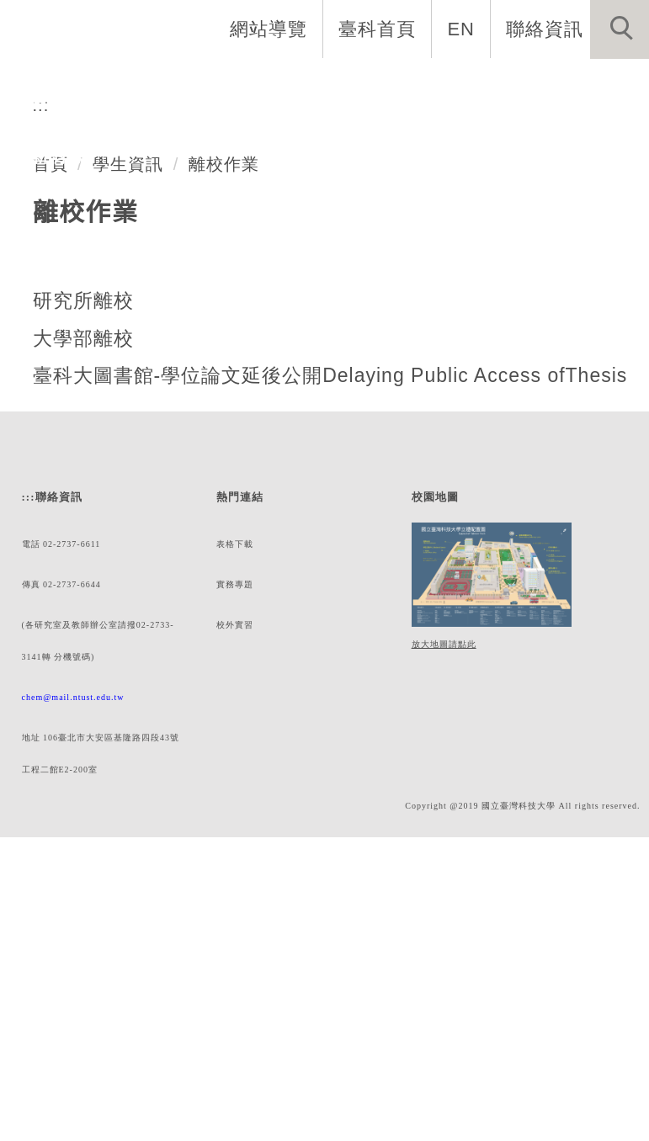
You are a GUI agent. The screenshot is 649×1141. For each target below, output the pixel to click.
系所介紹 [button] (128, 97)
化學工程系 (119, 206)
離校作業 (223, 409)
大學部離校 (83, 584)
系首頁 (39, 97)
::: (40, 350)
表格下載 (234, 836)
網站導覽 (270, 28)
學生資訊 (128, 409)
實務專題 (234, 878)
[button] (619, 29)
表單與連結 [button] (448, 97)
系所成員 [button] (226, 97)
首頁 (50, 409)
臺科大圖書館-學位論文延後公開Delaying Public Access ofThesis (331, 621)
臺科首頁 (379, 28)
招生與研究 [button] (333, 97)
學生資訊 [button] (554, 97)
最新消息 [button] (48, 157)
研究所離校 (83, 546)
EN (462, 28)
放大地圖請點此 (441, 936)
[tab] (332, 245)
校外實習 (234, 920)
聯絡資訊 (544, 28)
